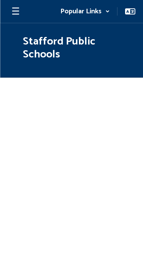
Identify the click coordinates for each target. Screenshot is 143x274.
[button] (85, 11)
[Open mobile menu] (15, 11)
